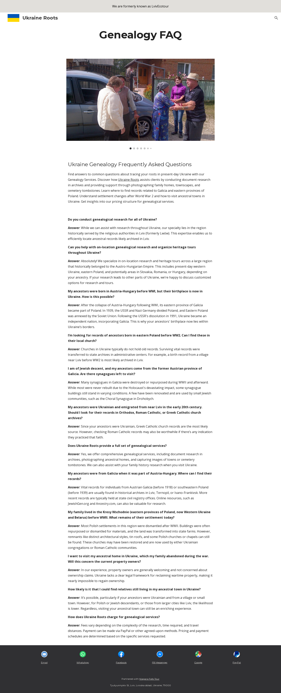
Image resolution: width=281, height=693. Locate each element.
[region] (140, 6)
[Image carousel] (140, 104)
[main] (140, 34)
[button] (276, 18)
